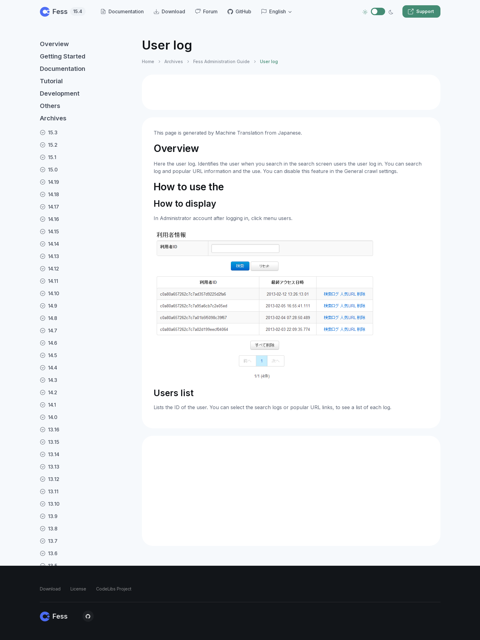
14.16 (49, 219)
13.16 (49, 429)
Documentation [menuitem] (122, 11)
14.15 (49, 231)
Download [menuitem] (169, 11)
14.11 (49, 281)
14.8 (48, 318)
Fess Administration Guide (221, 61)
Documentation (62, 68)
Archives (53, 118)
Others (50, 106)
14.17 (49, 207)
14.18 (49, 194)
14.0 (48, 417)
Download (50, 588)
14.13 (49, 256)
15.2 (48, 145)
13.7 (48, 541)
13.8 (48, 528)
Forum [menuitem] (206, 11)
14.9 (48, 306)
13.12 (49, 479)
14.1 (48, 405)
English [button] (273, 11)
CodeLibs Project (113, 588)
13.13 (49, 467)
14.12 (49, 269)
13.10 (50, 504)
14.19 (49, 182)
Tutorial (51, 81)
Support (421, 11)
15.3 (48, 132)
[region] (87, 334)
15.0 (49, 169)
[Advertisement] (291, 92)
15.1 (48, 157)
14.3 (48, 380)
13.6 (48, 553)
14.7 (48, 330)
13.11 (49, 491)
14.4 (48, 368)
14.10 (49, 293)
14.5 (48, 355)
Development (59, 93)
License (78, 588)
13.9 (48, 516)
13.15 (49, 442)
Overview (54, 44)
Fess (63, 11)
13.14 (49, 454)
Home (148, 61)
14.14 (49, 244)
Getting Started (62, 56)
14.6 (48, 343)
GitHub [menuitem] (239, 11)
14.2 (48, 392)
